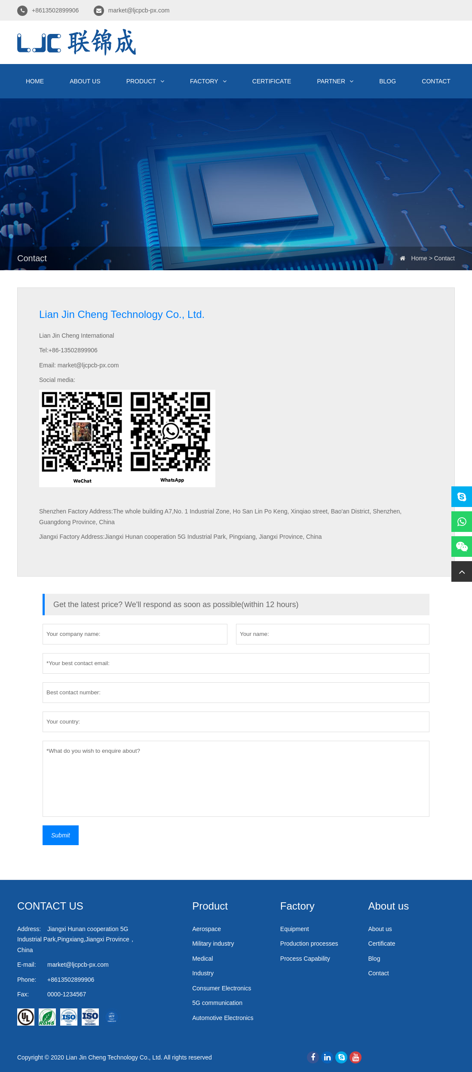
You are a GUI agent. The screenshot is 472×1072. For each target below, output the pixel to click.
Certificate (271, 81)
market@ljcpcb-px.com (139, 10)
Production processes (309, 943)
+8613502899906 (55, 10)
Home (35, 81)
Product (145, 81)
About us (85, 81)
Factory (208, 81)
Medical (202, 958)
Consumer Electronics (221, 988)
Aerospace (206, 928)
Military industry (213, 943)
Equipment (294, 928)
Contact (436, 81)
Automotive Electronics (222, 1017)
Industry (203, 973)
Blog (387, 81)
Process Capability (305, 958)
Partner (335, 81)
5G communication (217, 1002)
